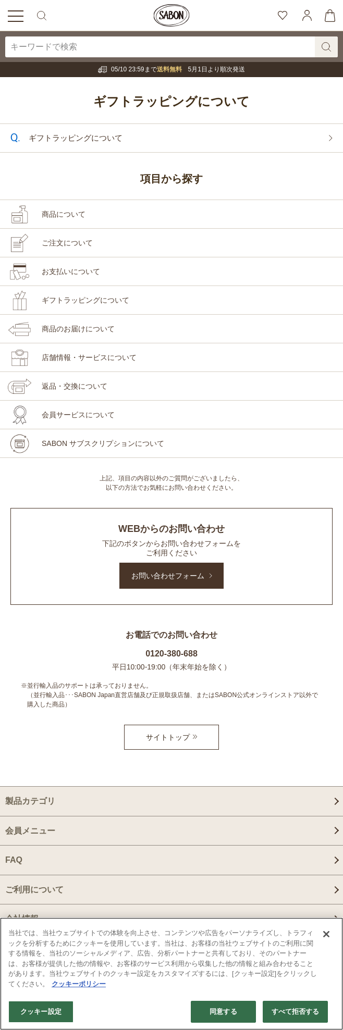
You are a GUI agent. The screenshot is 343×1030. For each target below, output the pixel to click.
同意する (223, 1011)
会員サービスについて (78, 415)
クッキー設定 (41, 1011)
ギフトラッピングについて (171, 137)
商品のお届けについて (78, 329)
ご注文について (67, 243)
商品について (63, 214)
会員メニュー (30, 830)
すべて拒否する (296, 1011)
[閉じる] (326, 934)
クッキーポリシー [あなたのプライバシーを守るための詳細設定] (79, 984)
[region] (171, 973)
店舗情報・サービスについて (89, 357)
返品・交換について (74, 386)
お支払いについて (71, 271)
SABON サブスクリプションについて (103, 443)
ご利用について (34, 889)
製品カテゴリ (30, 801)
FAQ (13, 859)
